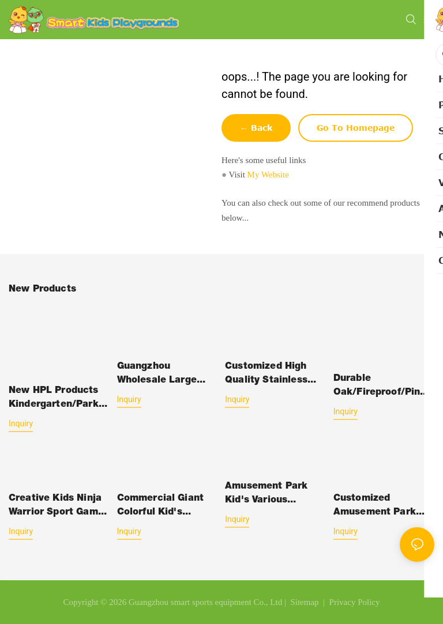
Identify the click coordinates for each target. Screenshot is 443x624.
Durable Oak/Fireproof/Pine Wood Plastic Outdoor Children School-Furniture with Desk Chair (379, 387)
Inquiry (21, 423)
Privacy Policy (354, 602)
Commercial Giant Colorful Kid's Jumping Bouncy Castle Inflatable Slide (160, 507)
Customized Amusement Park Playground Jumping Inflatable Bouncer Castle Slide (382, 507)
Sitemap (303, 602)
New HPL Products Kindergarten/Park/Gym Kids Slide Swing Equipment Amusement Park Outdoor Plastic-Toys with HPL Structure (59, 399)
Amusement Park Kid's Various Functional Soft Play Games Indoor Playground (273, 495)
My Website (268, 174)
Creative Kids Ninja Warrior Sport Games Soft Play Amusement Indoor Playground (59, 507)
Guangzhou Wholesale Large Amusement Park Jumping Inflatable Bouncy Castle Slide (165, 375)
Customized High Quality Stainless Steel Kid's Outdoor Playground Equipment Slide (272, 375)
